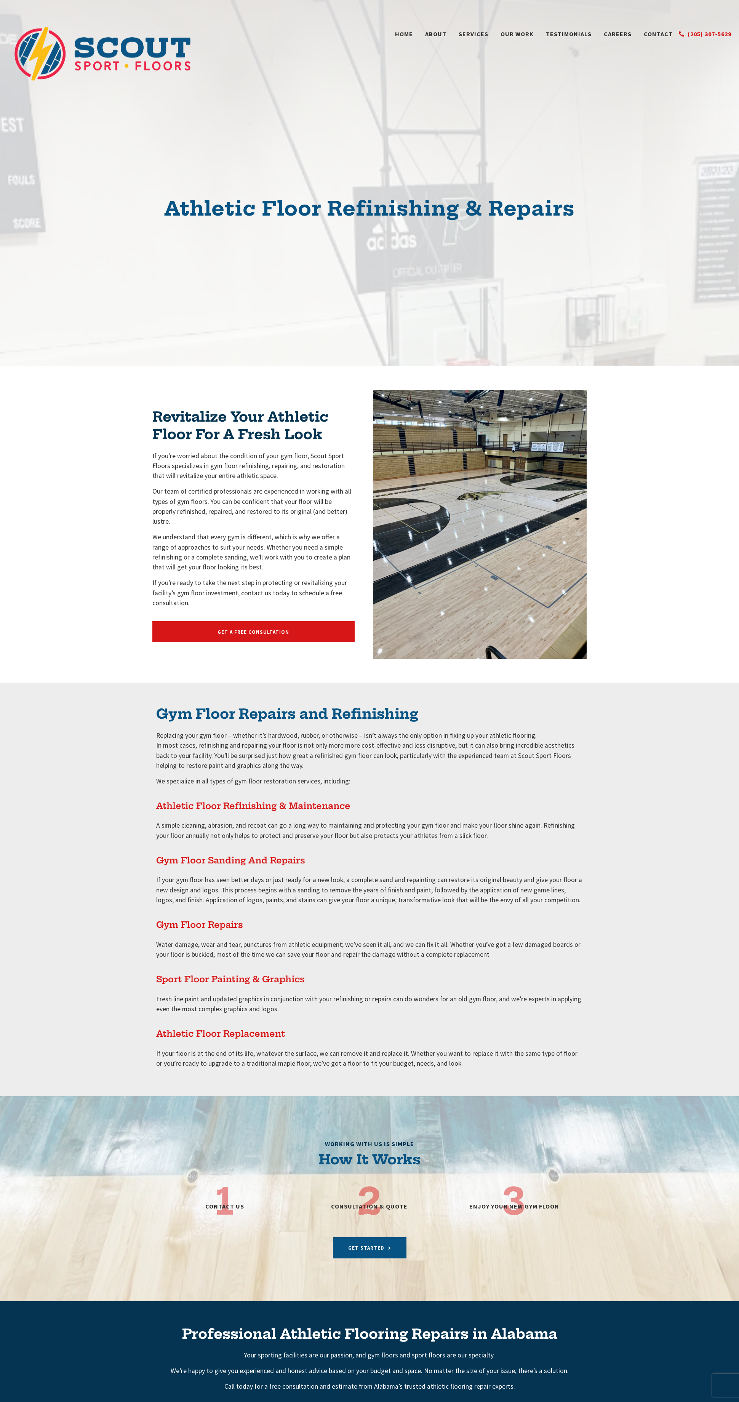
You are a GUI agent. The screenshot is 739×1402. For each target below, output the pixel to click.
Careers (618, 34)
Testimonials (569, 34)
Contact (658, 34)
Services (473, 34)
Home (404, 34)
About (435, 34)
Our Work (517, 34)
